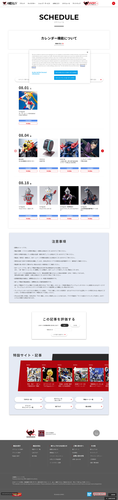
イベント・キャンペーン (56, 456)
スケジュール (66, 3)
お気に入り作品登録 (55, 459)
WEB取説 (74, 452)
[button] (102, 150)
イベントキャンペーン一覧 (27, 406)
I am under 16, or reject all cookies (66, 72)
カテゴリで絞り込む (24, 79)
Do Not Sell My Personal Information (9, 493)
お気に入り (56, 3)
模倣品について (54, 452)
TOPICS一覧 (28, 399)
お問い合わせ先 (76, 459)
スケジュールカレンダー (58, 399)
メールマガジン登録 (55, 462)
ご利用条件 (93, 459)
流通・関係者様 (94, 462)
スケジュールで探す (17, 449)
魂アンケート (75, 449)
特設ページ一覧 (88, 399)
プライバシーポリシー (96, 456)
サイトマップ (77, 3)
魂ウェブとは (93, 449)
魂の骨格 (88, 406)
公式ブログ (35, 452)
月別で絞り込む (91, 79)
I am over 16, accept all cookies (65, 78)
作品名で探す (15, 456)
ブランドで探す (16, 452)
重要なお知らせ (54, 449)
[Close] (87, 52)
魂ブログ (58, 406)
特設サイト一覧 (36, 449)
